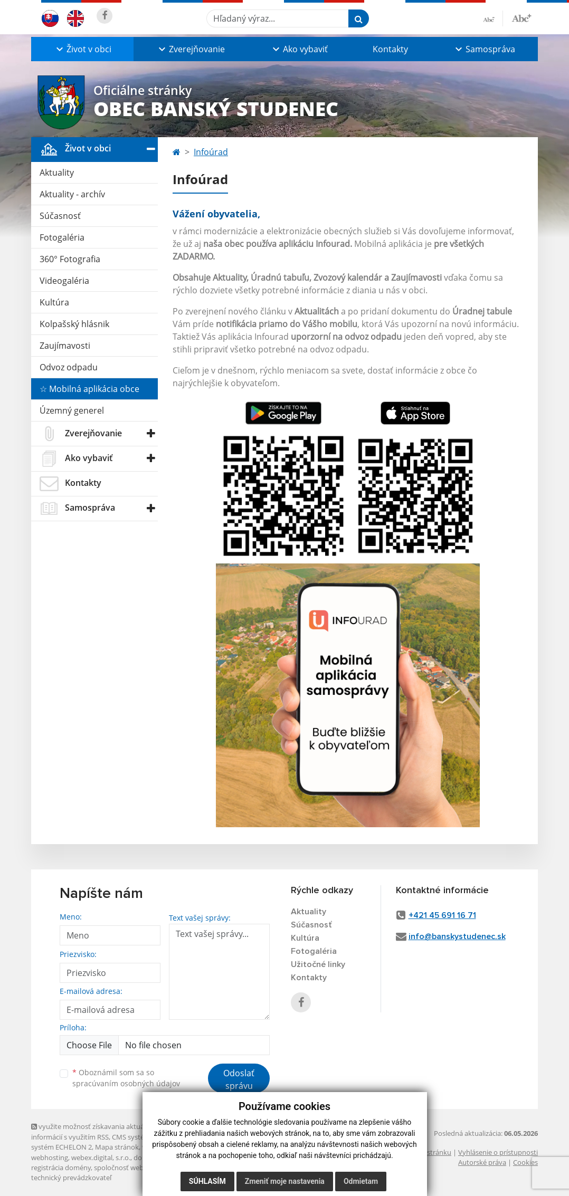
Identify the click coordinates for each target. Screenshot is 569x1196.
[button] (82, 49)
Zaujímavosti (65, 345)
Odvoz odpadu (69, 367)
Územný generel (72, 410)
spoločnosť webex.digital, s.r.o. (141, 1167)
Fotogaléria (62, 237)
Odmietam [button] (361, 1181)
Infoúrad (211, 152)
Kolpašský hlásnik (74, 324)
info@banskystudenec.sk (457, 936)
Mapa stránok (117, 1147)
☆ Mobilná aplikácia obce (89, 389)
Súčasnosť (60, 216)
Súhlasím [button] (207, 1181)
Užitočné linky (318, 964)
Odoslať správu (238, 1079)
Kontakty (390, 49)
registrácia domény (61, 1167)
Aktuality (57, 172)
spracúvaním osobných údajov (126, 1083)
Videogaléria (64, 280)
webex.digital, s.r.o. (100, 1157)
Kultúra (54, 302)
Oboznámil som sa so (126, 1077)
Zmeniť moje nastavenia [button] (285, 1181)
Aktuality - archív (72, 194)
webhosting (49, 1157)
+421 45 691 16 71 (442, 915)
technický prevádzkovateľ (71, 1177)
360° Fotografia (70, 259)
